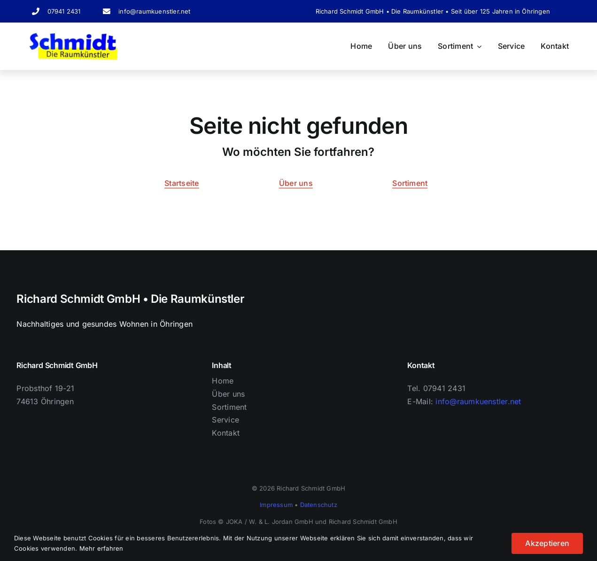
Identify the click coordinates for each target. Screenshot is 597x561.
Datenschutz (318, 504)
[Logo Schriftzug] (73, 35)
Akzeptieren (547, 543)
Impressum (276, 504)
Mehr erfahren (101, 548)
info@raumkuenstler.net (154, 11)
